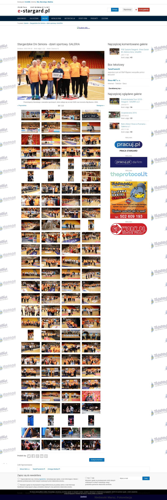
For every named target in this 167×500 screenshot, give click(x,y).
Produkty (94, 18)
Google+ (37, 456)
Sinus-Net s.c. (25, 469)
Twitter (29, 456)
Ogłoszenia (34, 18)
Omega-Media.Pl (54, 469)
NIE (92, 478)
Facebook (33, 456)
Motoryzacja (70, 18)
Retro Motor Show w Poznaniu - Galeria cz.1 (133, 125)
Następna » (100, 105)
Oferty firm (83, 18)
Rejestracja (127, 9)
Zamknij (83, 497)
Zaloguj (114, 9)
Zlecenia (104, 18)
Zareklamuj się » (115, 88)
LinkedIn (42, 456)
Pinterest (46, 456)
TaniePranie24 (114, 69)
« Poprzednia (21, 105)
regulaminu (42, 479)
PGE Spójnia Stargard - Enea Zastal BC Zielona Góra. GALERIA (135, 50)
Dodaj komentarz (97, 460)
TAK (87, 478)
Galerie (45, 18)
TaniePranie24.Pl (39, 469)
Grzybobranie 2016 (129, 113)
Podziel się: (21, 456)
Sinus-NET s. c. (114, 80)
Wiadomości (21, 18)
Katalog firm (56, 18)
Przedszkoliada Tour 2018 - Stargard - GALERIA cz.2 (132, 100)
